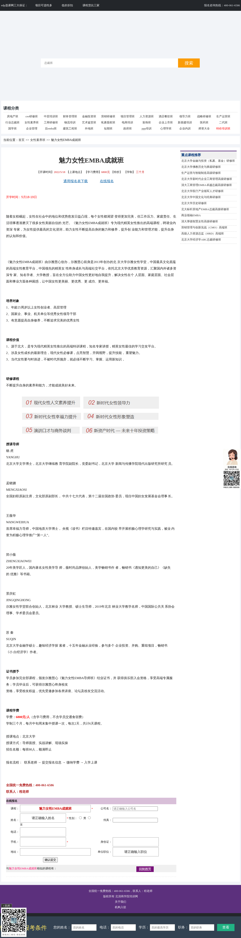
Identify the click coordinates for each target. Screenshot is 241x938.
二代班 (223, 122)
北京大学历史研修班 (194, 203)
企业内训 (185, 128)
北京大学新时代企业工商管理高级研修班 (206, 179)
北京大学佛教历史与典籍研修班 (201, 166)
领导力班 (185, 116)
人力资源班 (147, 116)
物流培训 (70, 122)
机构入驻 (120, 907)
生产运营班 (223, 116)
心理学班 (166, 128)
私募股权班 (108, 122)
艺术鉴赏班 (89, 122)
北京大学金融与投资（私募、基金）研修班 (208, 160)
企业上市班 (166, 122)
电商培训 (127, 122)
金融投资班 (89, 116)
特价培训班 (223, 128)
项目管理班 (127, 116)
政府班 (127, 128)
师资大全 (204, 128)
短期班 (108, 128)
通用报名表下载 (75, 181)
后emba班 (51, 128)
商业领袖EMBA (191, 215)
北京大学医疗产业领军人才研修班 (202, 191)
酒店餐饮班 (166, 116)
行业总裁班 (12, 122)
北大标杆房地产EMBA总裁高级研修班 (205, 209)
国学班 (12, 128)
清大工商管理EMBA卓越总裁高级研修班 (206, 185)
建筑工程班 (70, 128)
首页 (21, 140)
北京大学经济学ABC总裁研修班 (201, 239)
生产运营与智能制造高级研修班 (201, 172)
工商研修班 (51, 122)
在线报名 (107, 181)
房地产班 (12, 116)
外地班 (89, 128)
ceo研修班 (31, 116)
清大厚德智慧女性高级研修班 (199, 221)
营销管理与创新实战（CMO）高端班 (204, 227)
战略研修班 (204, 116)
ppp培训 (147, 128)
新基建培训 (185, 122)
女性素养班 (32, 122)
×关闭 (6, 905)
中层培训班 (51, 116)
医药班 (204, 122)
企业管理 (31, 128)
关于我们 (120, 901)
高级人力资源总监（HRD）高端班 (202, 233)
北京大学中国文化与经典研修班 (201, 197)
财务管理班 (70, 116)
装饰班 (146, 122)
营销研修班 (108, 116)
